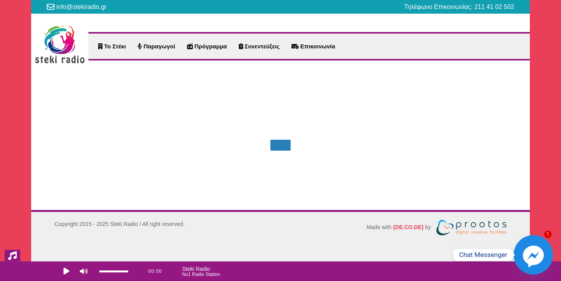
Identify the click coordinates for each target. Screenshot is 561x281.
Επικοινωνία (313, 46)
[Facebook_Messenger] (533, 254)
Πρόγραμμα (207, 46)
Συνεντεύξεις (259, 46)
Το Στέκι (112, 46)
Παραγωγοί (156, 46)
